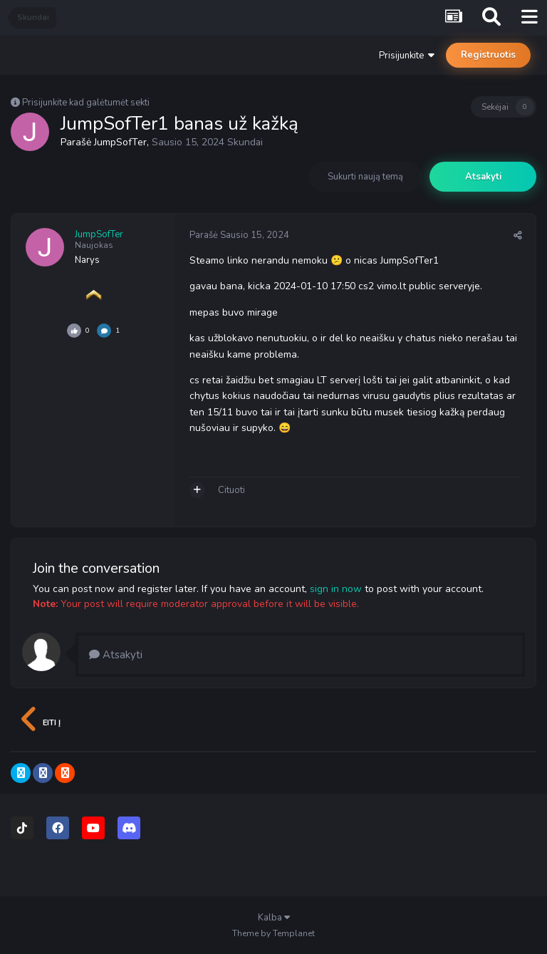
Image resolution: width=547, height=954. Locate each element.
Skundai (245, 142)
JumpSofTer (120, 142)
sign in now (336, 589)
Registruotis (488, 54)
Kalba (274, 917)
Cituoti (231, 490)
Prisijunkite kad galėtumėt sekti (86, 102)
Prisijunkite (406, 55)
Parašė (239, 235)
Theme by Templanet (273, 933)
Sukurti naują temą (365, 176)
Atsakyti (483, 176)
